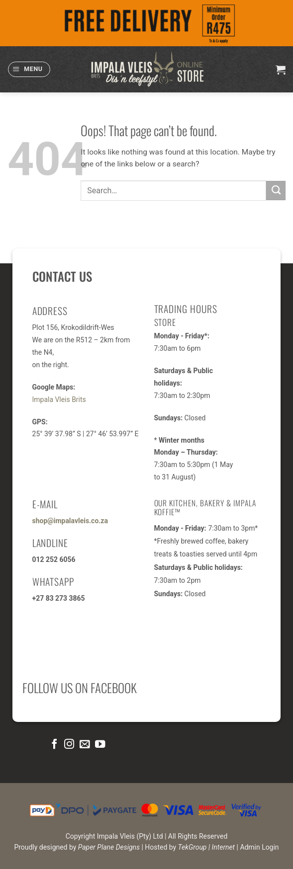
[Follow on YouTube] (100, 744)
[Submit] (276, 190)
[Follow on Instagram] (69, 744)
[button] (29, 69)
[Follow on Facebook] (54, 744)
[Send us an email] (85, 744)
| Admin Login (258, 847)
